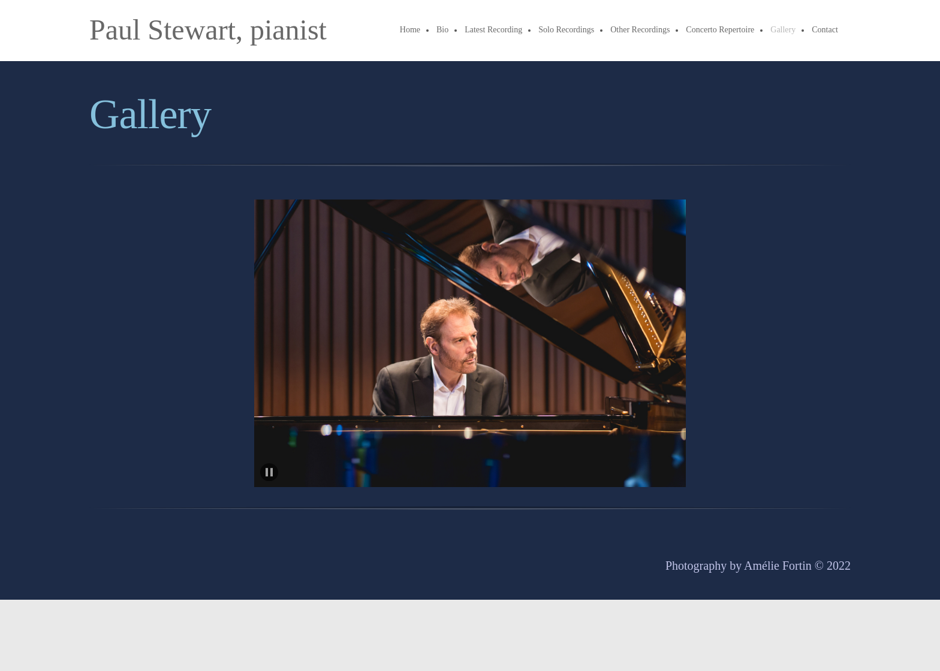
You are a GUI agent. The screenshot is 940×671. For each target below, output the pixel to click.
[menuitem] (411, 30)
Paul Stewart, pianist (208, 30)
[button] (470, 343)
